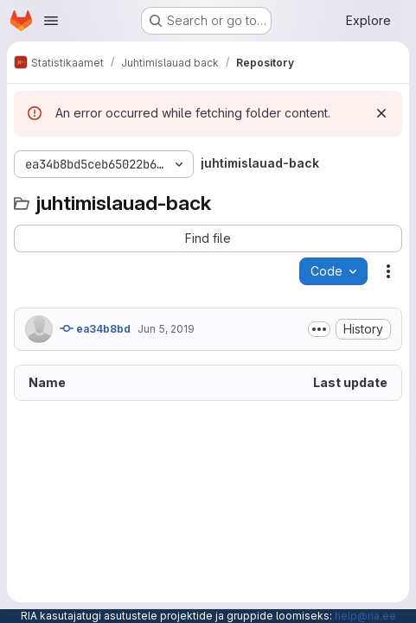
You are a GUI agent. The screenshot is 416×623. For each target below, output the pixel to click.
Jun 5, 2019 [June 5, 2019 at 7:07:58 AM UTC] (166, 328)
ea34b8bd (95, 328)
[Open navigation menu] (51, 21)
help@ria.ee (365, 615)
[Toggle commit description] (319, 329)
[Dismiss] (381, 113)
